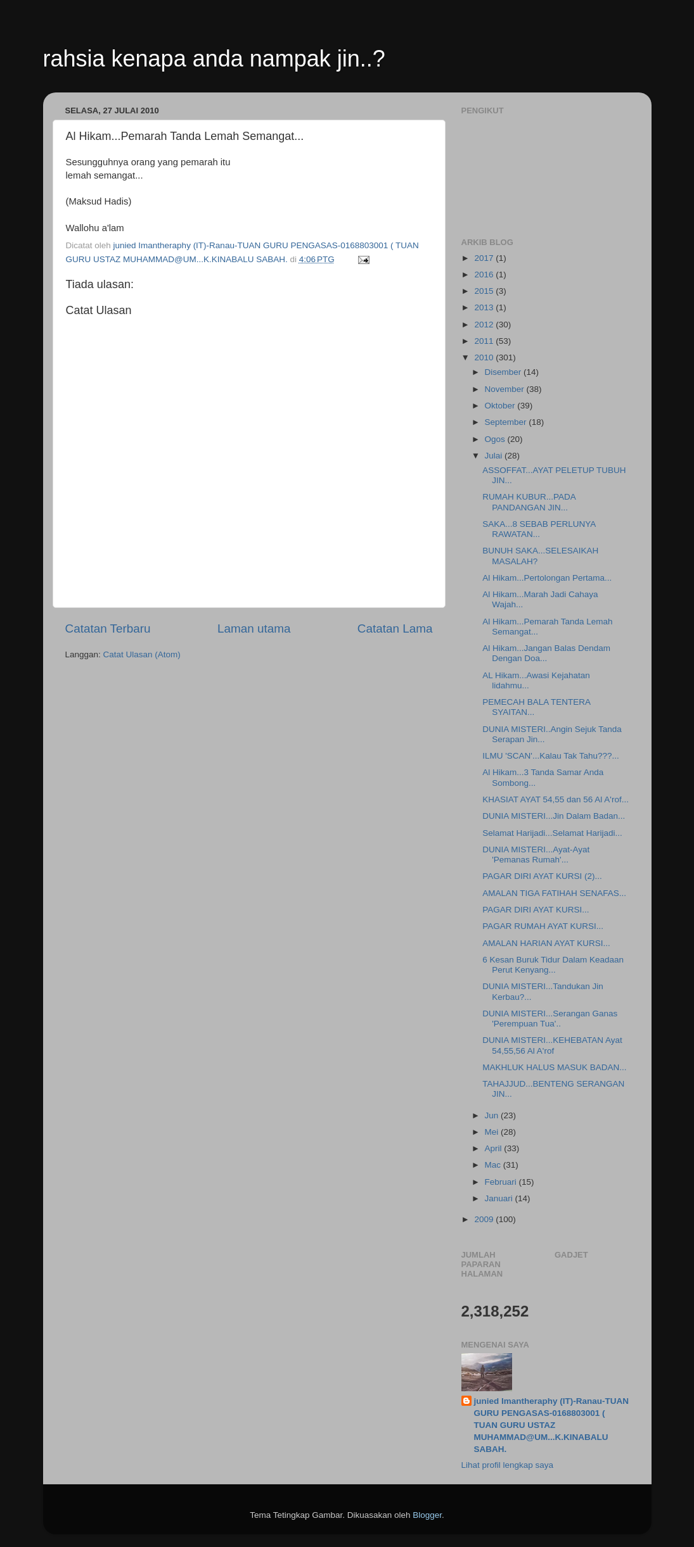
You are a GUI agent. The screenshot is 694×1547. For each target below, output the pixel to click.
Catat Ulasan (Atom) (142, 654)
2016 (485, 274)
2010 (485, 357)
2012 (485, 324)
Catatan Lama (395, 628)
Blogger (427, 1515)
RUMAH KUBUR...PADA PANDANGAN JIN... (528, 502)
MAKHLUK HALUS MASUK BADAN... (554, 1067)
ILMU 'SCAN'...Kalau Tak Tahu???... (550, 756)
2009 (485, 1219)
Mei (493, 1132)
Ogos (496, 439)
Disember (504, 372)
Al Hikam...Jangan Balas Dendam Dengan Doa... (546, 653)
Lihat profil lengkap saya (507, 1465)
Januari (500, 1198)
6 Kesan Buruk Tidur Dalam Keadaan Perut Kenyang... (553, 965)
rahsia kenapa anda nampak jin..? (214, 59)
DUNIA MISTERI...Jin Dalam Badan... (553, 816)
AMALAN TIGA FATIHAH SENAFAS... (554, 893)
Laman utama (254, 628)
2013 (485, 307)
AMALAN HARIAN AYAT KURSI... (546, 943)
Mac (494, 1165)
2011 (485, 341)
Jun (493, 1115)
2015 (485, 291)
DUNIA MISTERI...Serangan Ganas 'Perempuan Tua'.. (549, 1018)
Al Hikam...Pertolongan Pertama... (547, 578)
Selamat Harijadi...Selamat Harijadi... (552, 833)
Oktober (501, 405)
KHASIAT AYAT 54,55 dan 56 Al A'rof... (555, 799)
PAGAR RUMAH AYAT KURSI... (542, 926)
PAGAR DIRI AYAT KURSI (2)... (542, 876)
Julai (495, 455)
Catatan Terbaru (108, 628)
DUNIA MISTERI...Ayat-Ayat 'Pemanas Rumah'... (535, 854)
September (507, 422)
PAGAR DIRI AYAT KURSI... (535, 909)
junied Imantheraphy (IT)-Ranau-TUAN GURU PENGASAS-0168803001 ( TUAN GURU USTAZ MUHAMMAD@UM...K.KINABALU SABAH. (551, 1425)
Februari (502, 1182)
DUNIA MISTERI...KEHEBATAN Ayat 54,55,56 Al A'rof (552, 1045)
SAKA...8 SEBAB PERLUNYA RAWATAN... (538, 529)
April (494, 1148)
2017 (485, 258)
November (506, 389)
